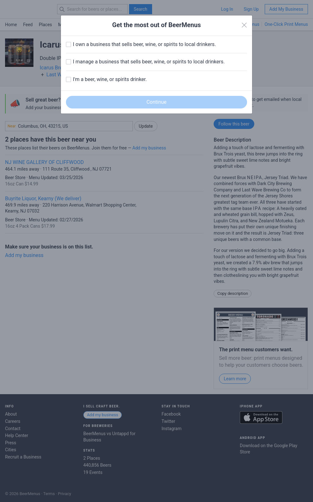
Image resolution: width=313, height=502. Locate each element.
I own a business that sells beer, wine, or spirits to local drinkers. (144, 44)
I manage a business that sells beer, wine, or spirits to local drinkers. (149, 62)
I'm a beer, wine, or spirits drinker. (110, 79)
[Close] (244, 25)
